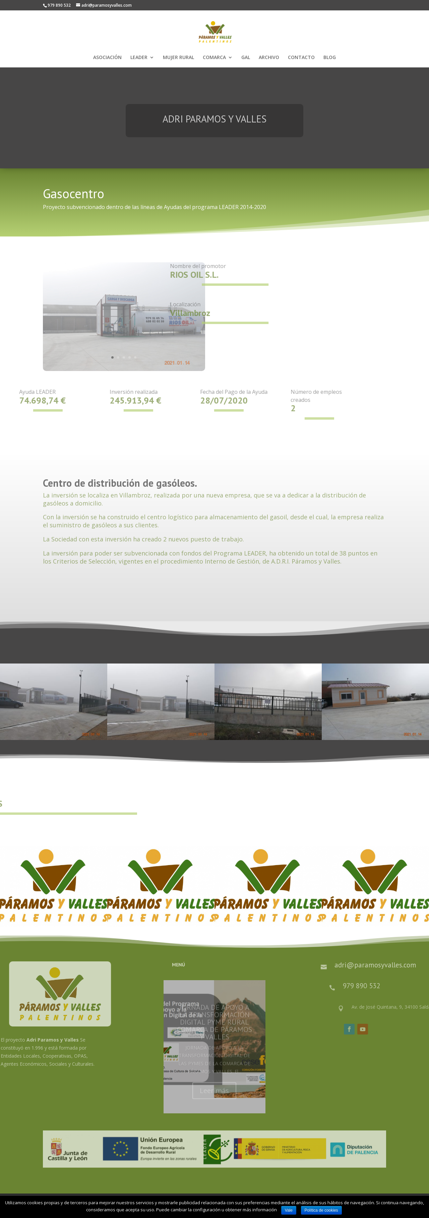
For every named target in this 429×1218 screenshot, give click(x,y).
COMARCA (214, 57)
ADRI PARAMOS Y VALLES (214, 125)
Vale (289, 1210)
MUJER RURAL (178, 57)
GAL (245, 57)
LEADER (138, 57)
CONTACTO (301, 57)
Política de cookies (321, 1210)
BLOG (329, 57)
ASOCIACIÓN (107, 57)
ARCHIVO (269, 57)
